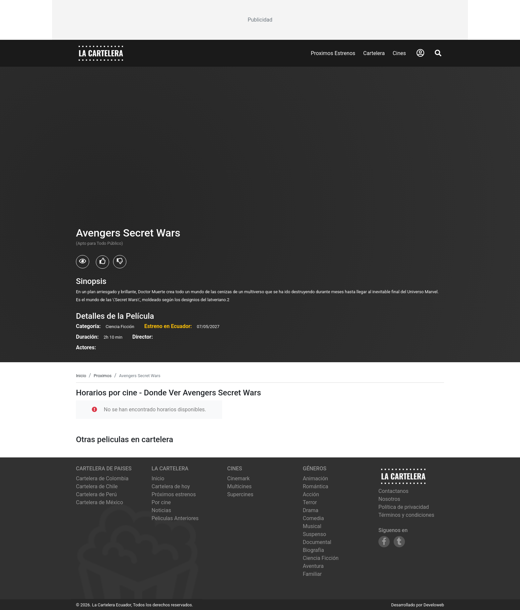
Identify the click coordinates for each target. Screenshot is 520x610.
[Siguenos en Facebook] (384, 541)
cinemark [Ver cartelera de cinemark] (238, 478)
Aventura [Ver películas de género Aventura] (313, 566)
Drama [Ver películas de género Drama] (310, 510)
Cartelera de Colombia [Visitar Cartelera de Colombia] (102, 478)
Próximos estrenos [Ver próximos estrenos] (174, 494)
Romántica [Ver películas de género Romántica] (315, 486)
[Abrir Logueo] (420, 53)
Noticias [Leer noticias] (161, 510)
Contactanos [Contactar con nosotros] (393, 491)
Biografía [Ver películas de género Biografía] (313, 550)
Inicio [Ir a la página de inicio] (158, 478)
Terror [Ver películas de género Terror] (310, 502)
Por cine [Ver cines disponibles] (161, 502)
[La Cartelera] (101, 53)
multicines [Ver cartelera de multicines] (239, 486)
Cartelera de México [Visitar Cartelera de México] (99, 502)
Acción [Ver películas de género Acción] (311, 494)
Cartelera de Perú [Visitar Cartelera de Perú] (96, 494)
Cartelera (374, 53)
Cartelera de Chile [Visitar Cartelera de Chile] (97, 486)
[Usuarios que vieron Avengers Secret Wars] (82, 261)
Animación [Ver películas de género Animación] (315, 478)
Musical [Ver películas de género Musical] (312, 526)
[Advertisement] (260, 20)
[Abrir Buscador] (438, 53)
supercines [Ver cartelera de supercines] (240, 494)
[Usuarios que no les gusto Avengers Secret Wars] (119, 261)
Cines (399, 53)
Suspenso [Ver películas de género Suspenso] (314, 534)
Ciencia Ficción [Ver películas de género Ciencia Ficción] (321, 558)
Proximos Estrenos (333, 53)
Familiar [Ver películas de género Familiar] (312, 574)
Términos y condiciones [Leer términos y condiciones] (406, 515)
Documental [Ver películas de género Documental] (317, 542)
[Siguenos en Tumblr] (399, 541)
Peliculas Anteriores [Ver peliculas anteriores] (175, 518)
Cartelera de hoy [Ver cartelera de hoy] (171, 486)
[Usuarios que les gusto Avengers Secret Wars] (102, 262)
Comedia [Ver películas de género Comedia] (313, 518)
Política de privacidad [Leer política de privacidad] (403, 507)
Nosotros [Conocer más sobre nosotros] (389, 499)
